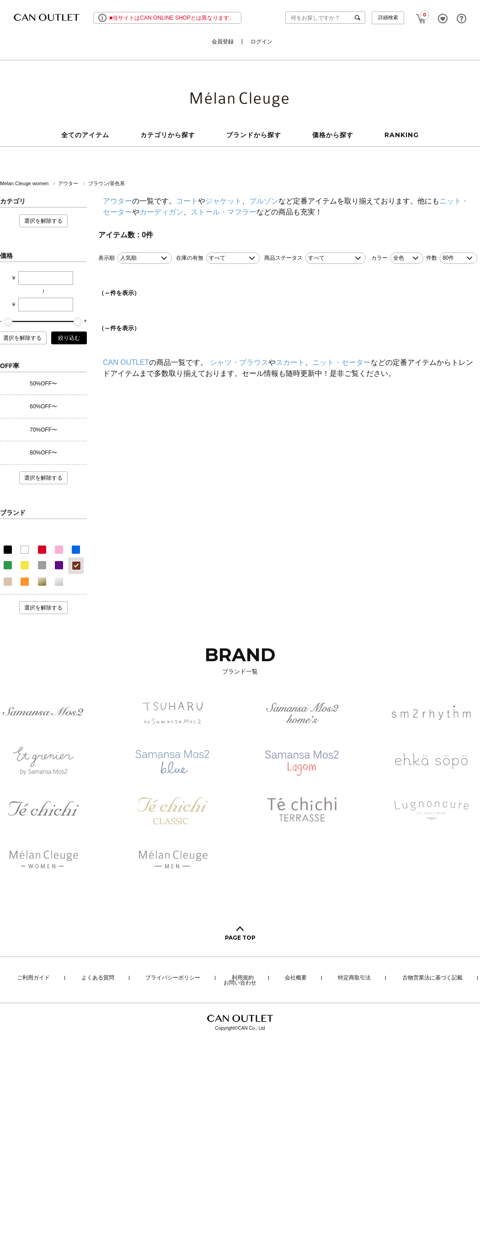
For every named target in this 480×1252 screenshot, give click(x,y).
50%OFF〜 (43, 383)
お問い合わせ (240, 983)
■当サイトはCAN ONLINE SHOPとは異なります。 (172, 18)
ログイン (261, 41)
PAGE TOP (240, 937)
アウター (69, 183)
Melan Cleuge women (25, 183)
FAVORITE (442, 18)
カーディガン (161, 212)
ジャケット (223, 201)
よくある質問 (97, 978)
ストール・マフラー (223, 212)
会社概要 (296, 978)
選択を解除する (43, 221)
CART (421, 16)
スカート (290, 362)
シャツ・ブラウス (239, 362)
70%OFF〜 (43, 430)
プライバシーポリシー (172, 978)
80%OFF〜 (43, 452)
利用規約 (243, 978)
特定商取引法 (354, 978)
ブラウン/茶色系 (106, 183)
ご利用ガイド (33, 978)
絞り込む (69, 338)
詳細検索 (388, 17)
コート (187, 201)
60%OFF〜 (43, 406)
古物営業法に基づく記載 (432, 978)
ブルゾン (263, 201)
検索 (359, 17)
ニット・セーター (341, 362)
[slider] (8, 321)
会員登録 (223, 41)
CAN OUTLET (126, 362)
